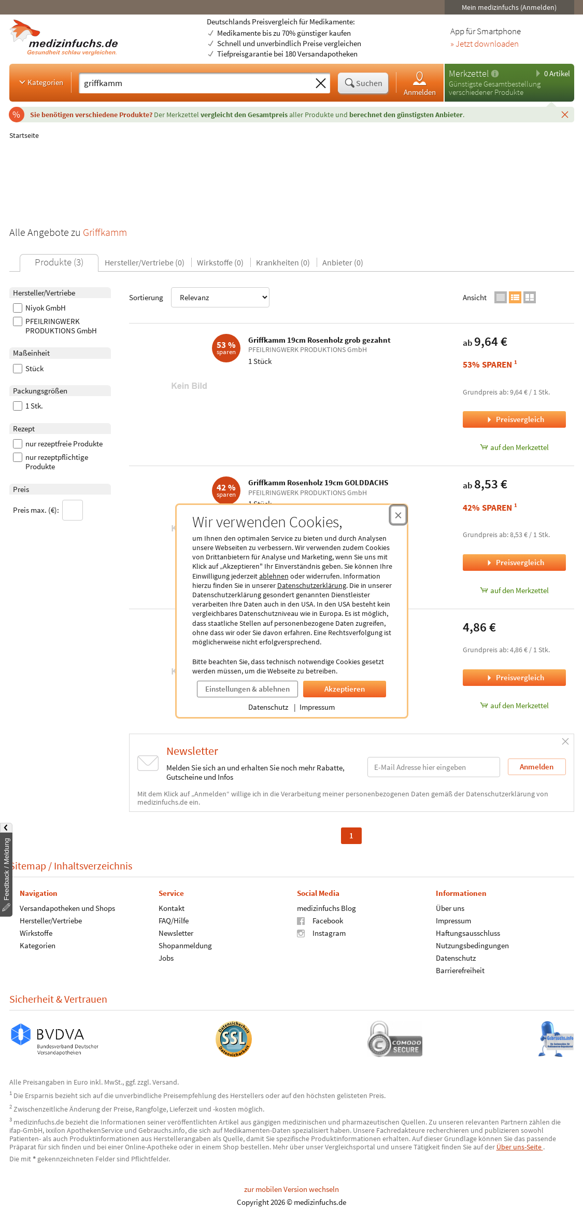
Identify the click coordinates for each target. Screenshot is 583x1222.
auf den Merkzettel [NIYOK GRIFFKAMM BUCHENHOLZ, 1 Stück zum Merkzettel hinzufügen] (514, 705)
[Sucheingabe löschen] (320, 83)
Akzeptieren (344, 689)
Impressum (317, 707)
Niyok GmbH (39, 308)
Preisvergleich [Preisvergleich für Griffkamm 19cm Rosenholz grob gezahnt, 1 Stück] (514, 419)
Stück (28, 368)
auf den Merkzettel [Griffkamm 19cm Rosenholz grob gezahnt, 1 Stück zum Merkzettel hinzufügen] (514, 447)
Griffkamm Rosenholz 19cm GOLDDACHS (318, 482)
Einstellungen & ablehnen (247, 689)
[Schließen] (565, 114)
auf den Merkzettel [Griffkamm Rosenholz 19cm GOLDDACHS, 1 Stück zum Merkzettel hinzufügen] (514, 590)
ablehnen (274, 576)
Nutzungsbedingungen (471, 945)
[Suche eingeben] (195, 83)
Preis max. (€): (48, 510)
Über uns (449, 908)
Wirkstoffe (36, 933)
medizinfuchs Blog (326, 908)
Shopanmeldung (184, 945)
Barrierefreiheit (459, 970)
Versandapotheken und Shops (67, 908)
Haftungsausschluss (467, 933)
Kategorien (40, 82)
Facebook (320, 920)
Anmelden (420, 83)
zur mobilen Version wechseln (291, 1189)
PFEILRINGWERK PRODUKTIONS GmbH (55, 326)
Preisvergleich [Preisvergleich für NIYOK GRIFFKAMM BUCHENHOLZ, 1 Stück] (514, 677)
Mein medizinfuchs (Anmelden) (509, 7)
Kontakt (171, 908)
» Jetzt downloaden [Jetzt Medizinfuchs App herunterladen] (484, 44)
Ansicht (475, 297)
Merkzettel (469, 73)
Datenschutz (268, 707)
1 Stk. (28, 406)
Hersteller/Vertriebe (51, 920)
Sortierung (199, 297)
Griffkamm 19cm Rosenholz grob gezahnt (319, 339)
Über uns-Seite (519, 1146)
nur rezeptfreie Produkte (58, 443)
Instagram (321, 933)
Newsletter (175, 933)
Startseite (24, 135)
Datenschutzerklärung (311, 585)
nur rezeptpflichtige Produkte (50, 462)
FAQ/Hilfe (173, 920)
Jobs (165, 958)
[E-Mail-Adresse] (433, 767)
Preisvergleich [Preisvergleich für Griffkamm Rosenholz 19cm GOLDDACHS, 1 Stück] (514, 562)
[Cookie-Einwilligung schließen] (398, 515)
